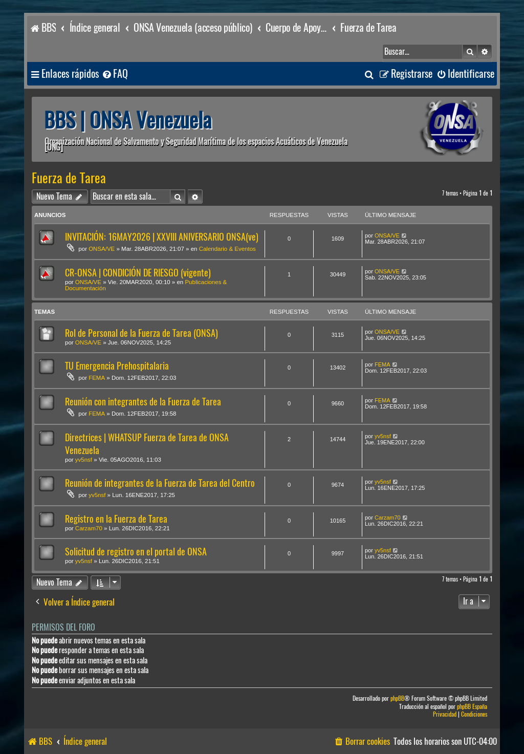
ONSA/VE (102, 249)
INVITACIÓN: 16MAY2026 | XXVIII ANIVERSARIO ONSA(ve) (161, 236)
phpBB (397, 698)
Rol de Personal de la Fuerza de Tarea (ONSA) (141, 333)
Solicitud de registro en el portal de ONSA (136, 551)
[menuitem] (114, 73)
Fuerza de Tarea (69, 178)
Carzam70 (88, 528)
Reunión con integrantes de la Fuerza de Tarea (143, 401)
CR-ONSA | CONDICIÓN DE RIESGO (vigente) (138, 272)
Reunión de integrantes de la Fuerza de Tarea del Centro (160, 483)
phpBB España (472, 706)
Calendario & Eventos (227, 249)
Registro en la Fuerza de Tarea (116, 518)
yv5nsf (83, 460)
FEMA (97, 378)
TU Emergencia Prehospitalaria (117, 365)
